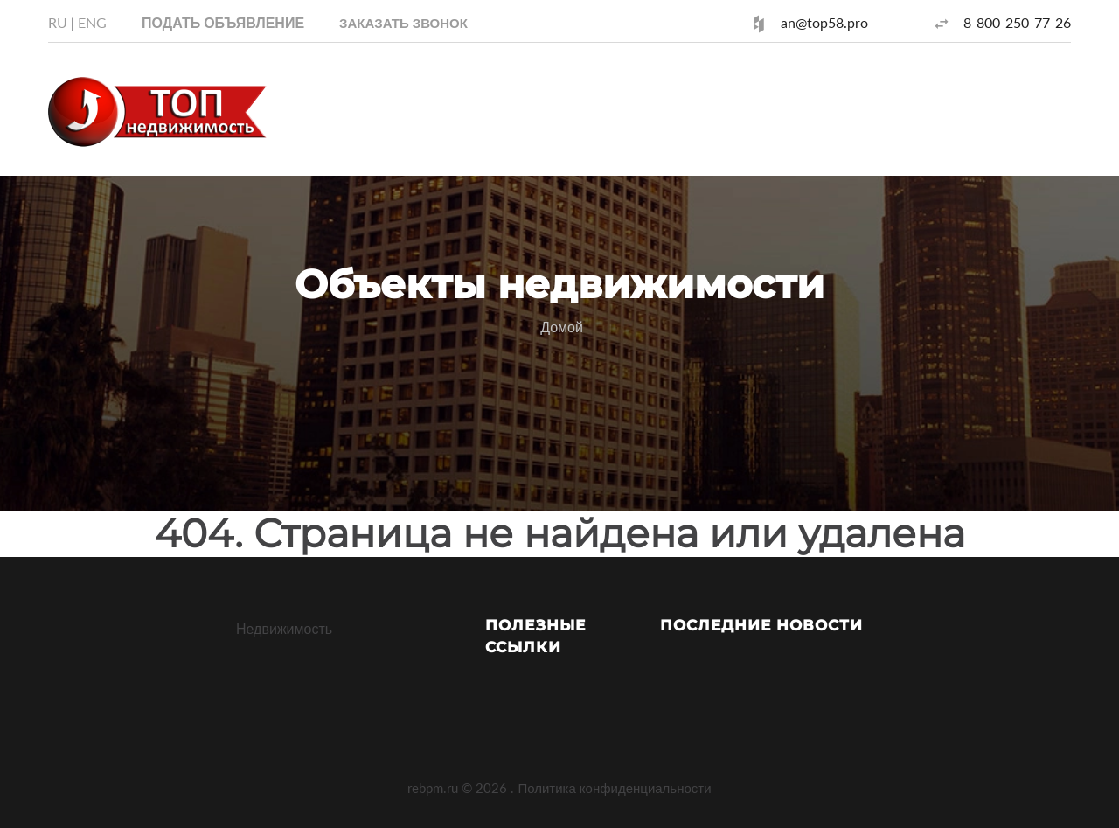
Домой (561, 326)
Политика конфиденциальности (614, 788)
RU (57, 22)
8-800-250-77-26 (1017, 22)
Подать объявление (223, 22)
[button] (403, 22)
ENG (92, 22)
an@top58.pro (824, 22)
